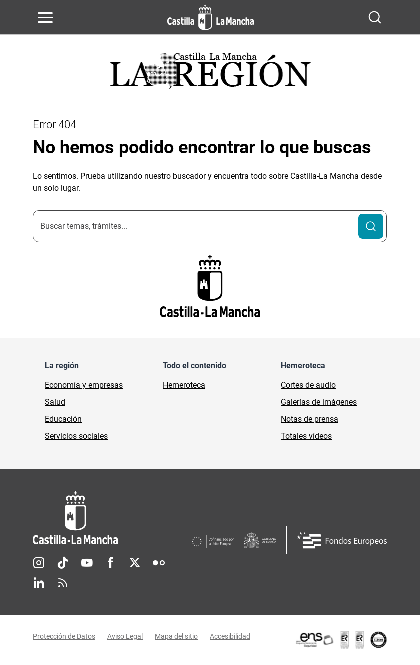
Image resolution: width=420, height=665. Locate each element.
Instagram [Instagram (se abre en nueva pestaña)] (39, 563)
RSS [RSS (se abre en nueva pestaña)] (63, 583)
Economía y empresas (84, 385)
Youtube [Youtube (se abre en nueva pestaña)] (87, 563)
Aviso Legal (125, 636)
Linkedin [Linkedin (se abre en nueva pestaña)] (39, 583)
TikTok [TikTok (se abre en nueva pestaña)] (63, 563)
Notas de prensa (309, 419)
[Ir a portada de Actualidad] (210, 73)
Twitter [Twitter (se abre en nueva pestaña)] (135, 563)
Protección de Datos (64, 636)
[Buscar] (371, 226)
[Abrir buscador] (375, 17)
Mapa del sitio (176, 636)
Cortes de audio (308, 385)
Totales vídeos (306, 436)
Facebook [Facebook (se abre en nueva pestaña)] (111, 563)
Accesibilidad (230, 636)
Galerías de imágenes (319, 402)
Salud (55, 402)
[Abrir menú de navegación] (45, 17)
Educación (63, 419)
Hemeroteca (184, 385)
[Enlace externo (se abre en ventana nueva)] (341, 640)
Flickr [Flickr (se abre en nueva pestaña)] (159, 563)
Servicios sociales (76, 436)
